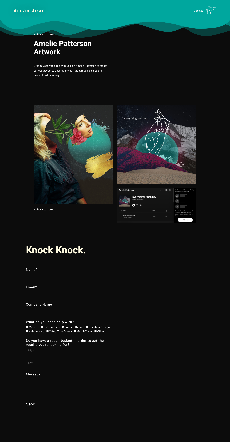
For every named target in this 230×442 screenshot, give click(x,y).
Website (34, 327)
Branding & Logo (99, 327)
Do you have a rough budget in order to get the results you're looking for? (65, 343)
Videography (37, 331)
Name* (32, 270)
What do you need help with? (50, 322)
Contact (198, 11)
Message (33, 374)
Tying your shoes (60, 331)
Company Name (39, 305)
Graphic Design (74, 327)
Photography (52, 327)
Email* (31, 287)
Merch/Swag (85, 331)
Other (100, 331)
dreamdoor (29, 10)
